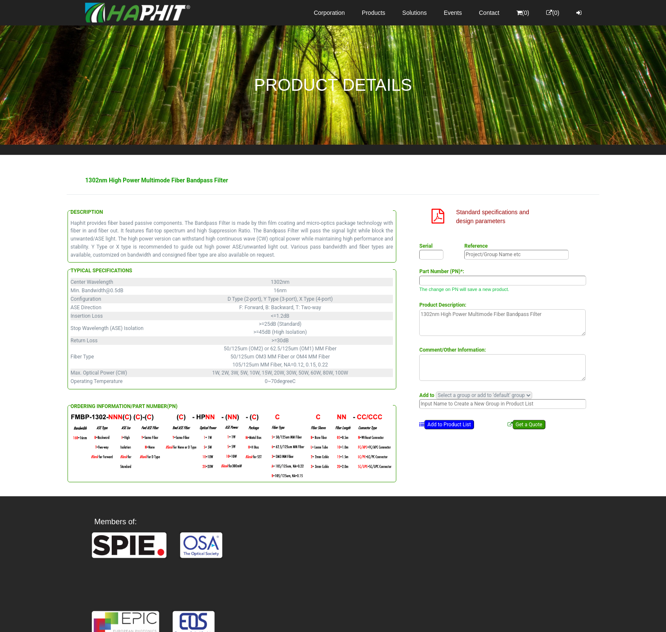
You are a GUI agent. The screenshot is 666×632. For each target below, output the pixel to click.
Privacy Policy (382, 618)
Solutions (414, 12)
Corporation (329, 12)
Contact (489, 12)
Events (453, 12)
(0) (522, 12)
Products (373, 12)
